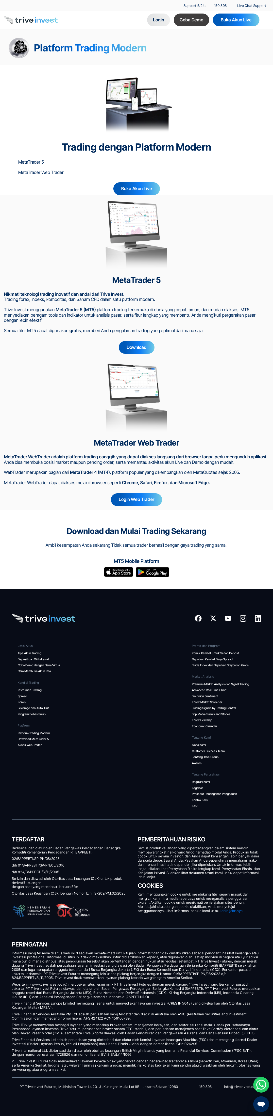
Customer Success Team (208, 751)
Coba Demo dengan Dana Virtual (39, 665)
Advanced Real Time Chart (209, 690)
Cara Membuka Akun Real (34, 671)
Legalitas (198, 788)
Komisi (22, 702)
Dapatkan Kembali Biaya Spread (212, 659)
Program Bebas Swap (32, 714)
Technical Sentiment (205, 696)
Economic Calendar (205, 726)
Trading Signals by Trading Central (214, 708)
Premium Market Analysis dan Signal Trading (220, 684)
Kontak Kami (200, 800)
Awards (197, 763)
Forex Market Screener (207, 702)
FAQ (195, 806)
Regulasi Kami (201, 782)
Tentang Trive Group (205, 757)
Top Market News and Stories (211, 714)
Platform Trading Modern (34, 733)
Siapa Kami (199, 745)
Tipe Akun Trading (29, 653)
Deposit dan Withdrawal (33, 659)
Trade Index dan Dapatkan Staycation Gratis (220, 665)
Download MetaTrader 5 (34, 739)
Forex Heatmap (202, 720)
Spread (22, 696)
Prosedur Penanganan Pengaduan (214, 794)
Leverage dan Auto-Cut (34, 708)
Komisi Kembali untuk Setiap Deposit (215, 653)
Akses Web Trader (30, 745)
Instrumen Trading (30, 690)
